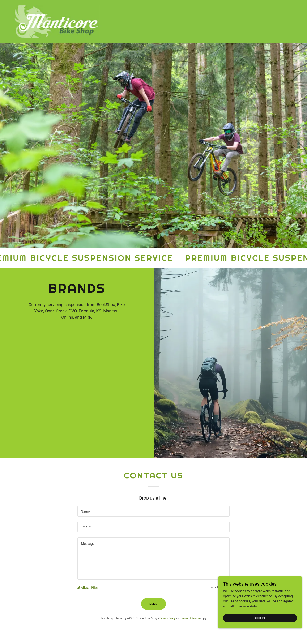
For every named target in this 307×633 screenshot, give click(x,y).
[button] (79, 588)
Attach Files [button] (89, 588)
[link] (57, 21)
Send (153, 604)
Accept (260, 617)
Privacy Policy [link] (167, 618)
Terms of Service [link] (190, 618)
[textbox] (153, 511)
